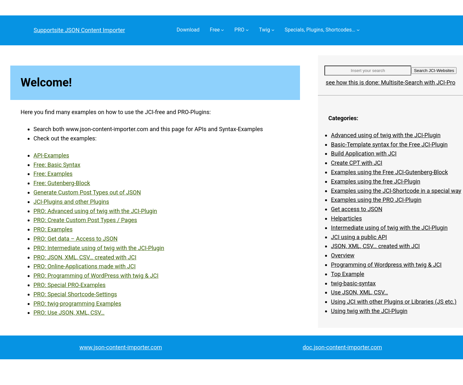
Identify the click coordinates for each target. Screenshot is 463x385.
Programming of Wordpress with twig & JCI (386, 264)
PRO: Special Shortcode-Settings (75, 294)
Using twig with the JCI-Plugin (369, 311)
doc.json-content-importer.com (342, 347)
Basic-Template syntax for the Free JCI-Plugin (389, 144)
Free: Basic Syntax (56, 164)
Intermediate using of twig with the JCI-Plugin (389, 227)
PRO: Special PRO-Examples (69, 285)
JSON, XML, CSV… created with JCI (375, 246)
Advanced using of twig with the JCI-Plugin (385, 135)
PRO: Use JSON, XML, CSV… (68, 312)
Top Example (347, 274)
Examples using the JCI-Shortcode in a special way (396, 190)
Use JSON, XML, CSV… (359, 292)
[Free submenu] (222, 29)
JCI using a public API (359, 237)
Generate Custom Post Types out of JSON (87, 192)
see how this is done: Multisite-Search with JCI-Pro (390, 82)
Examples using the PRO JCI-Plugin (376, 199)
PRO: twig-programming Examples (77, 303)
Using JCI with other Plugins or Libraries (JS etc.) (393, 301)
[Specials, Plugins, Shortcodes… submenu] (358, 29)
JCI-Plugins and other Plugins (71, 201)
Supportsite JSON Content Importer (79, 30)
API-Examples (51, 155)
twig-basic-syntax (353, 283)
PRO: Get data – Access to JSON (75, 238)
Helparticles (346, 218)
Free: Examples (53, 173)
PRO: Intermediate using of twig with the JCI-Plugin (98, 248)
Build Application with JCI (363, 153)
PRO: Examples (53, 229)
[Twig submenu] (273, 29)
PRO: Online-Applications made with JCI (84, 266)
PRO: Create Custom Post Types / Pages (85, 220)
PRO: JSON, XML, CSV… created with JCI (84, 257)
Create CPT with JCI (356, 162)
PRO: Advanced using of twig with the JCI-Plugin (95, 211)
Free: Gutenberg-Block (61, 183)
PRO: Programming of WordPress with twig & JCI (96, 275)
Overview (342, 255)
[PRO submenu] (247, 29)
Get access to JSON (356, 209)
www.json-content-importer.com (120, 347)
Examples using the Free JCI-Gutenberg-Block (389, 172)
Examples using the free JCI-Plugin (375, 181)
